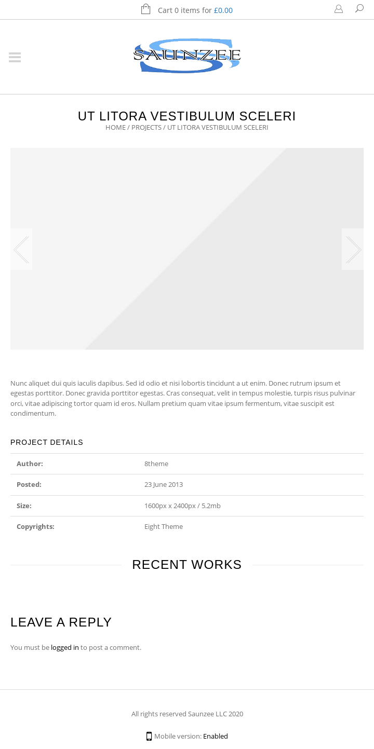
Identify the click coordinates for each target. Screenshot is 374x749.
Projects (146, 127)
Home (115, 127)
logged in (65, 647)
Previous (21, 249)
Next (353, 249)
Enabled (215, 736)
